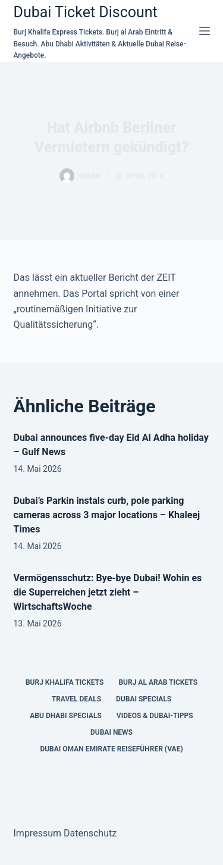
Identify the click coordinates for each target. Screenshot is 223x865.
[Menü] (204, 31)
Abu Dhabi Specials (66, 716)
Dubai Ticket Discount (86, 12)
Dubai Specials (143, 699)
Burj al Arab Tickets (157, 682)
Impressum (38, 833)
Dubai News (111, 732)
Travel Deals (76, 699)
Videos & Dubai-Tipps (155, 716)
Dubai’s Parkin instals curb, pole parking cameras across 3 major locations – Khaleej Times (107, 515)
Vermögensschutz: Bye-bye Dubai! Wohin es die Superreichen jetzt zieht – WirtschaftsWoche (108, 592)
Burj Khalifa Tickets (64, 682)
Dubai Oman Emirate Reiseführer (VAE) (111, 749)
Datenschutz (90, 833)
